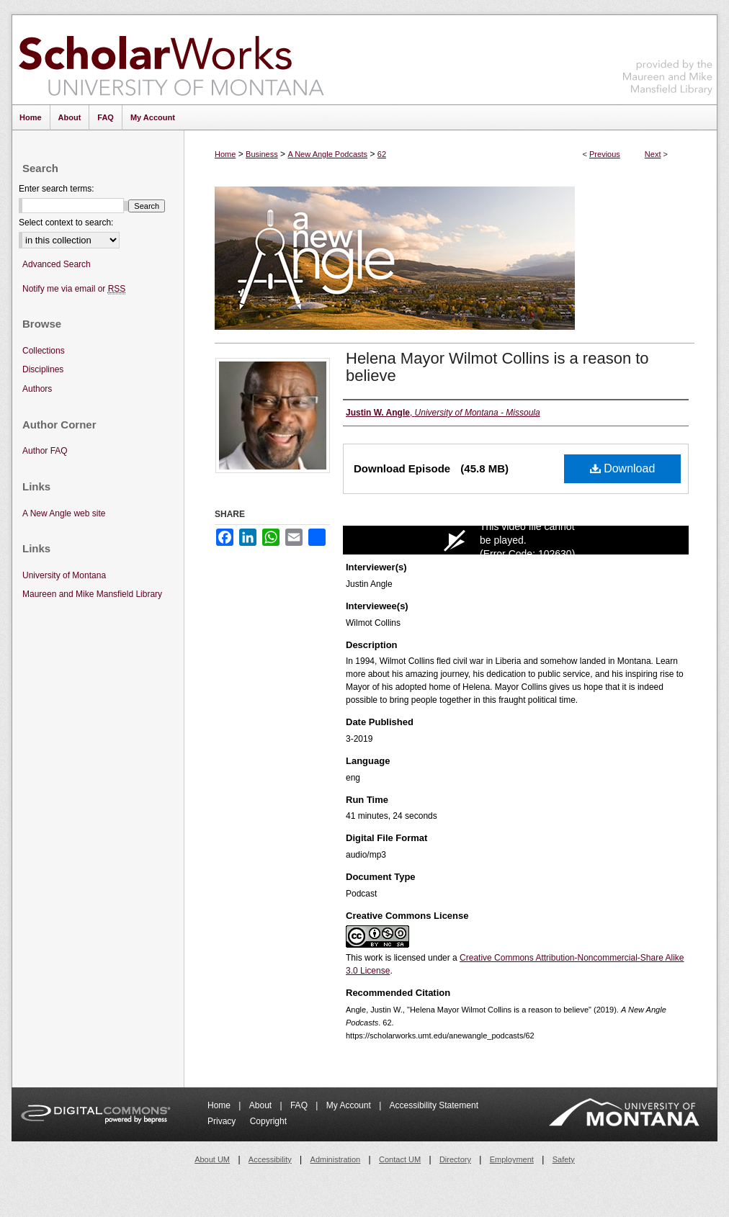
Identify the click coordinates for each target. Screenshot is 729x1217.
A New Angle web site (63, 513)
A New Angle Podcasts (327, 154)
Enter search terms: (56, 189)
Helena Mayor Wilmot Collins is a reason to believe (497, 367)
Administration (335, 1159)
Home (225, 154)
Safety (564, 1159)
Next (653, 154)
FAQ (300, 1105)
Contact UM (400, 1159)
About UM (212, 1159)
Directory (455, 1159)
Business (262, 154)
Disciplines (42, 369)
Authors (37, 389)
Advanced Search (56, 264)
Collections (43, 351)
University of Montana (64, 575)
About (261, 1105)
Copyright (268, 1121)
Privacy (222, 1121)
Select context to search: (66, 222)
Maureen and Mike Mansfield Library (668, 57)
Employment (512, 1159)
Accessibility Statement (434, 1105)
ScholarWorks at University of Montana (171, 59)
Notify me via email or (73, 289)
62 (381, 154)
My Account (349, 1105)
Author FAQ (45, 451)
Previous (604, 154)
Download (623, 468)
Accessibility (270, 1159)
